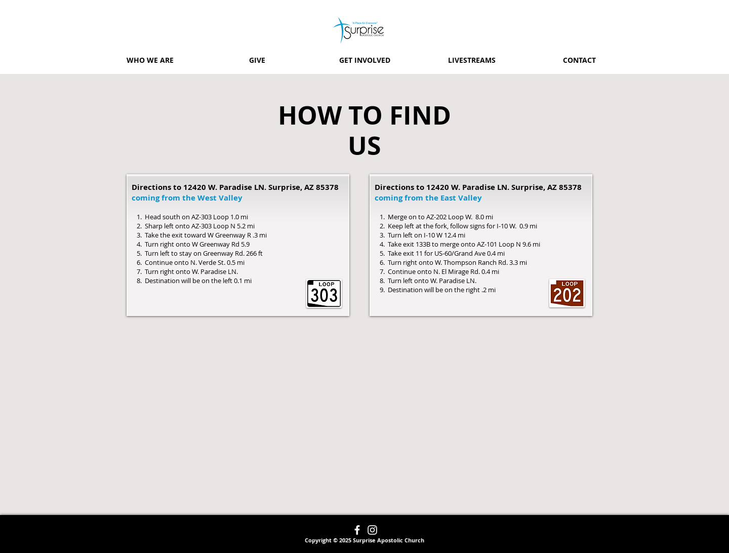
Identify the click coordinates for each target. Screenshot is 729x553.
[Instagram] (372, 530)
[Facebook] (357, 530)
